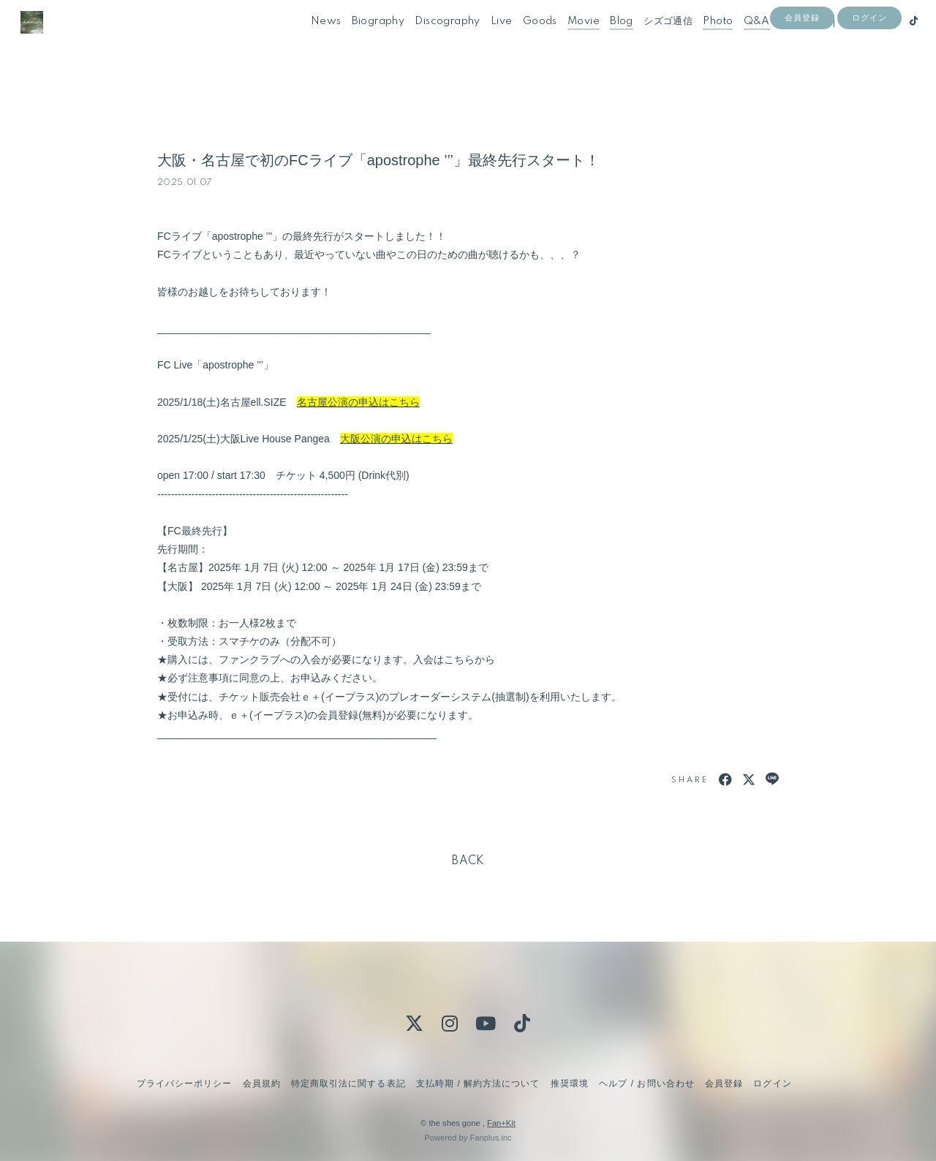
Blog (603, 42)
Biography (360, 42)
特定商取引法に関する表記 (348, 1083)
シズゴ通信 (649, 42)
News (307, 42)
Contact (782, 42)
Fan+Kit (501, 1123)
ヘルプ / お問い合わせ (646, 1083)
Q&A (738, 42)
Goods (522, 42)
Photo (699, 42)
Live (483, 42)
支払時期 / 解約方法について (478, 1083)
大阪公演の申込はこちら (396, 439)
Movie (565, 42)
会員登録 (802, 67)
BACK (468, 861)
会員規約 (262, 1083)
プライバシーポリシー (184, 1083)
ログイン (869, 67)
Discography (428, 42)
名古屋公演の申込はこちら (358, 402)
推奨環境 (570, 1083)
